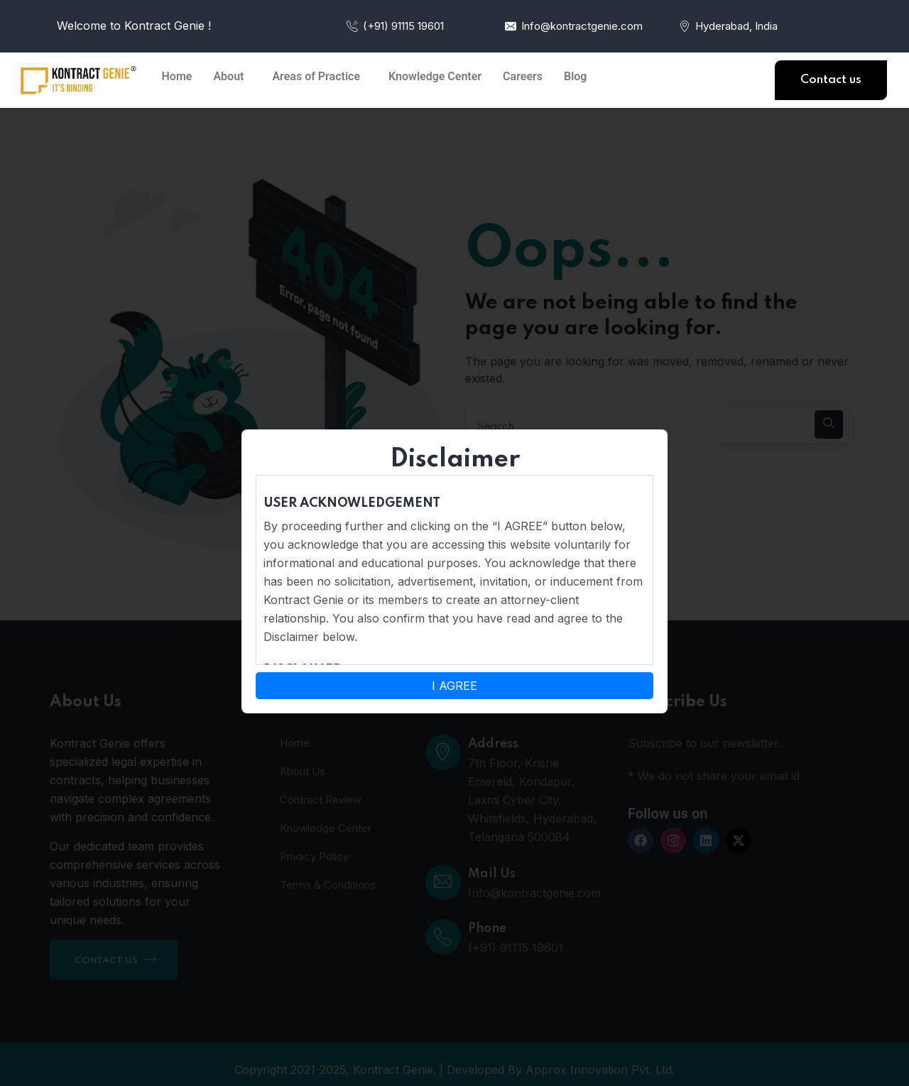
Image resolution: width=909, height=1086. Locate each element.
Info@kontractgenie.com (573, 26)
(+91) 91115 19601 (394, 26)
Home (177, 76)
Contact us (830, 80)
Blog (575, 76)
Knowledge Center (434, 76)
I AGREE (454, 686)
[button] (231, 76)
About (228, 76)
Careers (523, 76)
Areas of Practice (316, 76)
